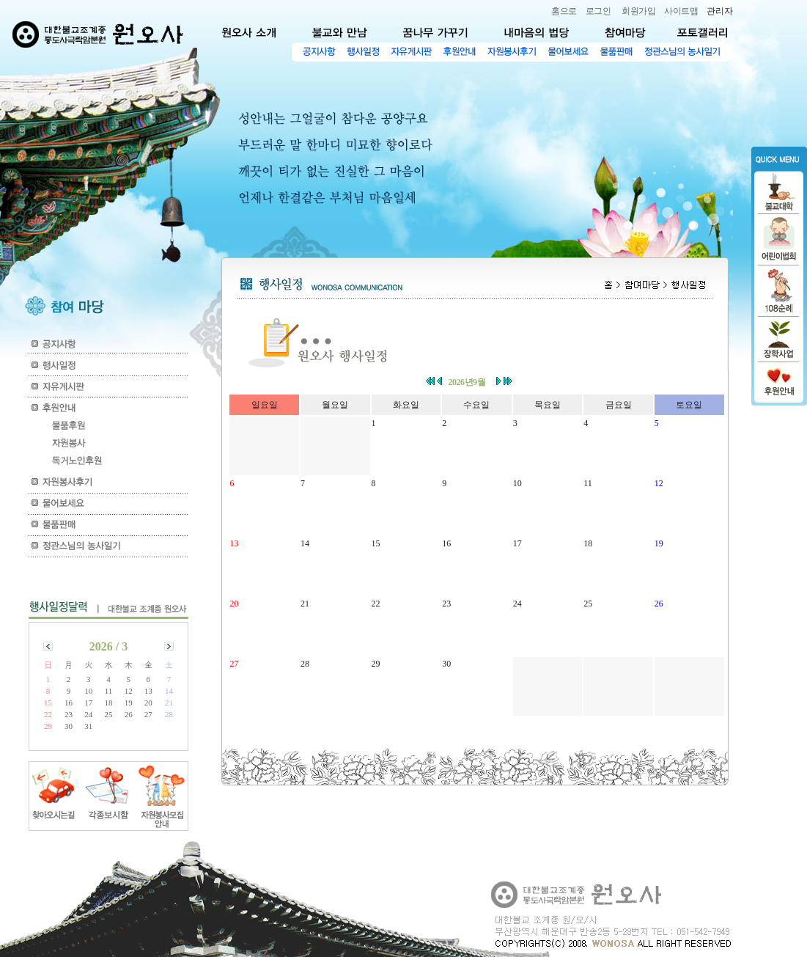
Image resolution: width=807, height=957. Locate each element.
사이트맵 (681, 11)
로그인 (598, 11)
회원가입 (638, 11)
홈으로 (564, 11)
